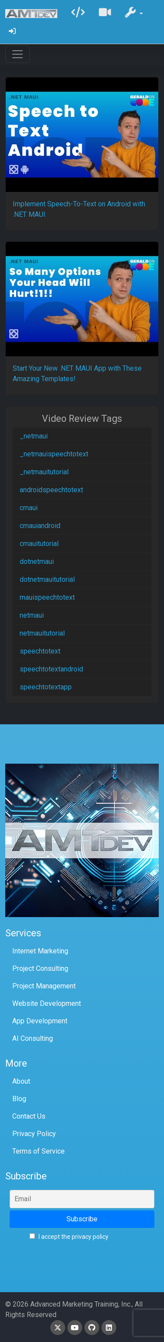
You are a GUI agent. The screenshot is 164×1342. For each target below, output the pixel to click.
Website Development (46, 1003)
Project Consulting (40, 968)
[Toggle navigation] (17, 54)
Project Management (44, 986)
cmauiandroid (40, 526)
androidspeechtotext (51, 490)
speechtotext (40, 651)
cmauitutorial (39, 543)
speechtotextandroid (51, 669)
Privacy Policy (34, 1134)
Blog (19, 1099)
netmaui (32, 615)
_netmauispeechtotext (54, 454)
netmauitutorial (42, 633)
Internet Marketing (40, 951)
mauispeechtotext (47, 597)
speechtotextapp (46, 687)
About (21, 1081)
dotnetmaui (37, 561)
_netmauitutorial (44, 472)
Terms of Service (38, 1151)
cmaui (29, 508)
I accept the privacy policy (68, 1236)
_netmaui (34, 436)
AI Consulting (32, 1038)
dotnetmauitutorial (47, 579)
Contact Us (28, 1116)
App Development (39, 1021)
